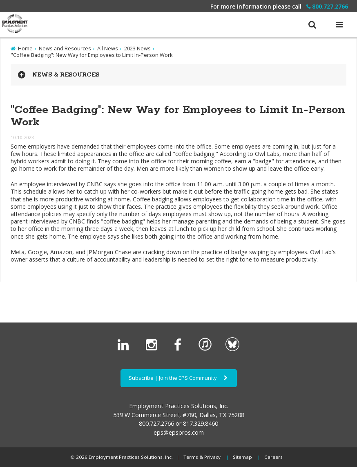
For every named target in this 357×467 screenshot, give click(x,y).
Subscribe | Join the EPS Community (179, 377)
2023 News (137, 48)
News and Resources (65, 48)
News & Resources (65, 75)
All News (107, 48)
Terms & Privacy (202, 457)
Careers (273, 457)
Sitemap (242, 457)
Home (25, 48)
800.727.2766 (327, 6)
